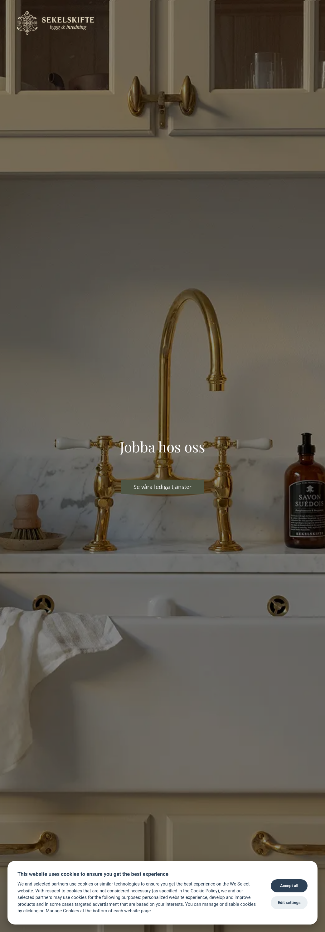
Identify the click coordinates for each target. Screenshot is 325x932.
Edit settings (289, 902)
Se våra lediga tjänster (162, 486)
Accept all (289, 885)
